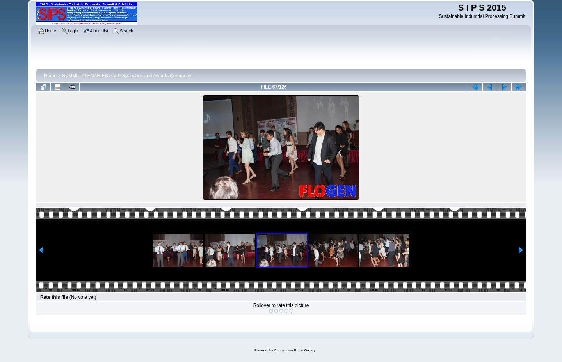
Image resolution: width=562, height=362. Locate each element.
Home (50, 75)
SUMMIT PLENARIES (85, 75)
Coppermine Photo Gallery (294, 350)
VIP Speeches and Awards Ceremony (152, 75)
